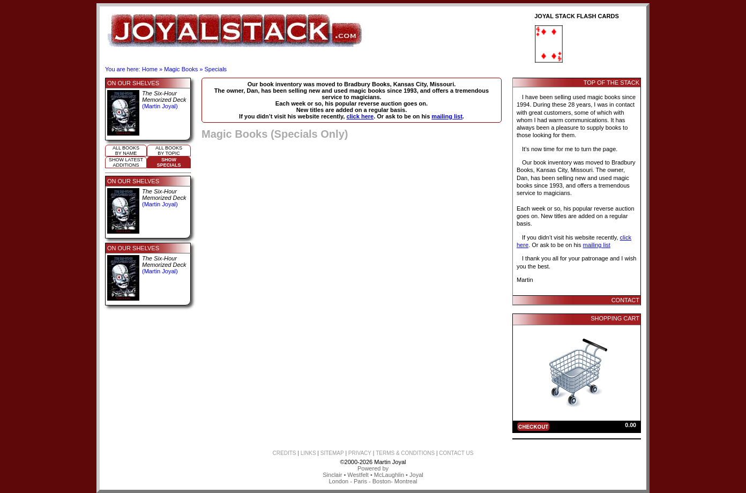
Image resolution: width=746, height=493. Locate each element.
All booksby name (126, 150)
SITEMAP (332, 453)
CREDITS (284, 453)
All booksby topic (168, 150)
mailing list (446, 116)
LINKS (308, 453)
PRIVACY (359, 453)
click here (360, 116)
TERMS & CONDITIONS (405, 453)
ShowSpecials (168, 162)
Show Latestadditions (126, 162)
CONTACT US (456, 453)
